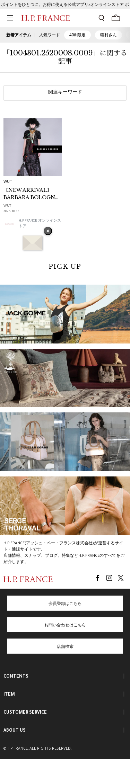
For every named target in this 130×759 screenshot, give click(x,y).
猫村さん (108, 35)
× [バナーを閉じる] (47, 231)
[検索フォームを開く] (101, 18)
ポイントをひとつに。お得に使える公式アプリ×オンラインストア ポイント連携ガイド (65, 6)
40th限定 (77, 35)
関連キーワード (65, 92)
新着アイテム (18, 35)
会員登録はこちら (65, 604)
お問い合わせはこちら (65, 626)
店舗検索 (65, 647)
